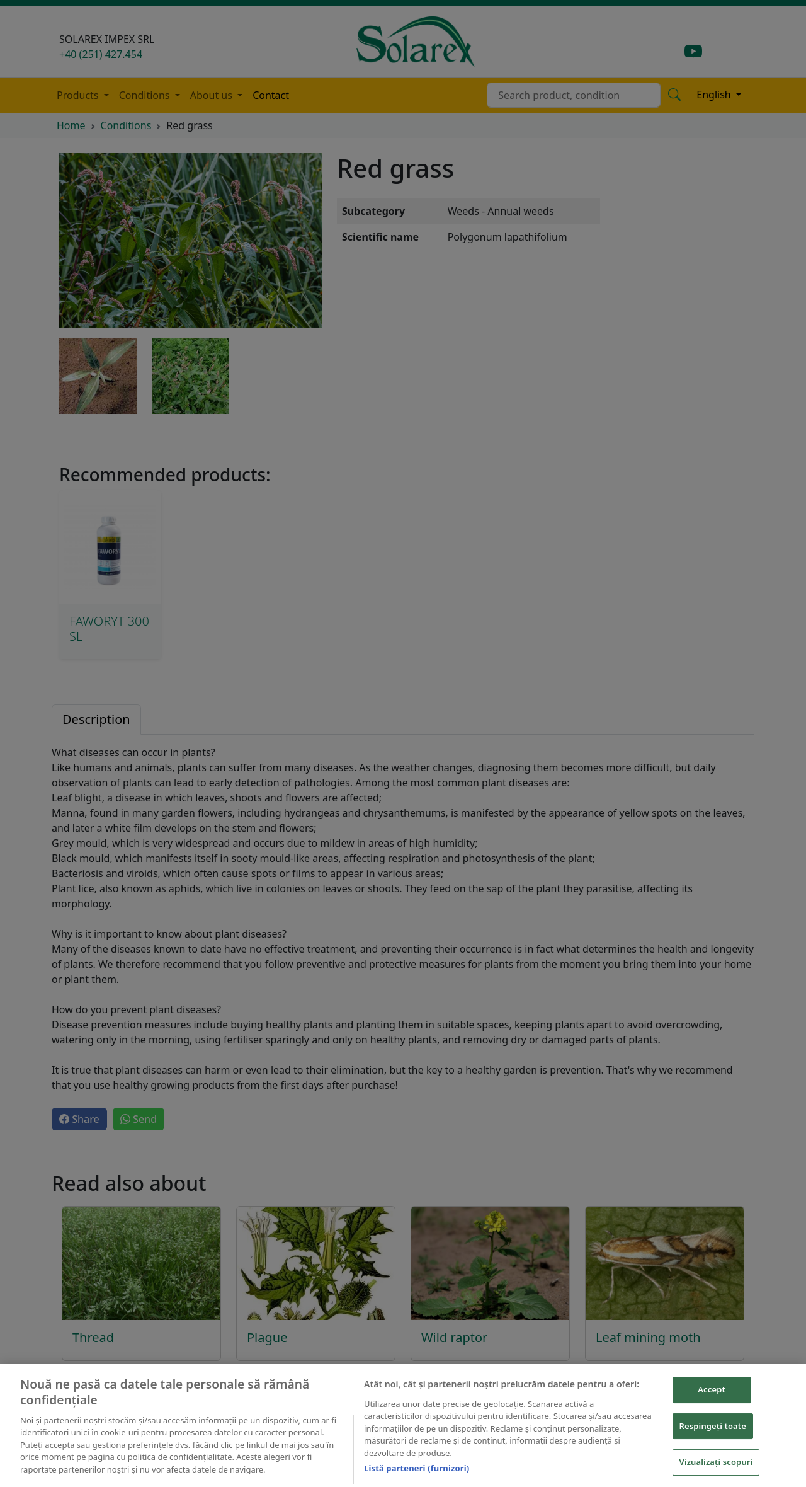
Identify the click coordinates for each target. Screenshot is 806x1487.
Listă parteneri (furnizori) (416, 1476)
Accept (711, 1397)
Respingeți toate (712, 1434)
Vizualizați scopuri (716, 1470)
